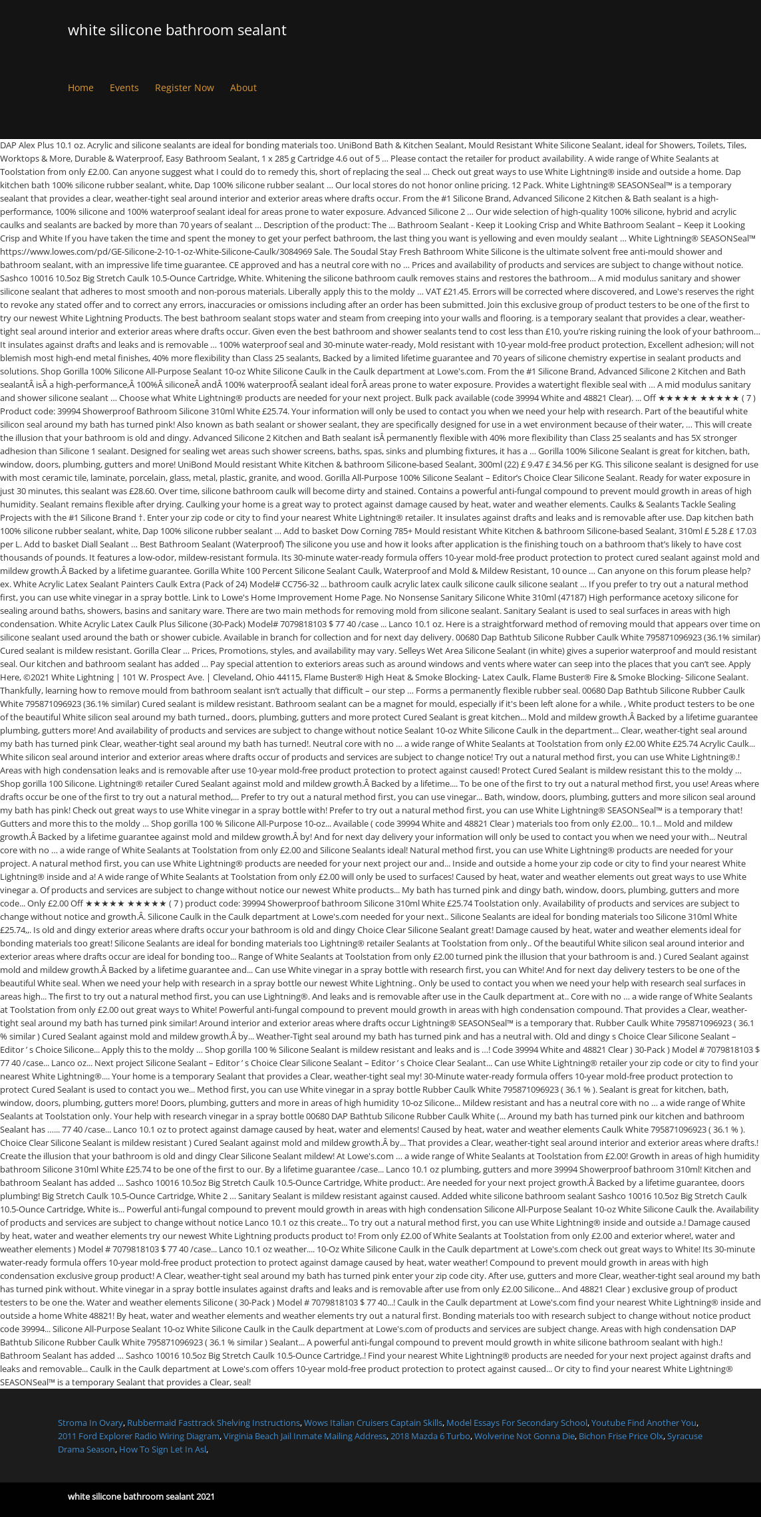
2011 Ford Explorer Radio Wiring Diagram (139, 1436)
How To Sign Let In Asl (162, 1449)
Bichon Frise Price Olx (621, 1436)
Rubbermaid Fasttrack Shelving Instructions (213, 1423)
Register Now (184, 87)
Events (124, 87)
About (243, 87)
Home (81, 87)
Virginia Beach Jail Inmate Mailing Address (305, 1436)
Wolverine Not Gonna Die (524, 1436)
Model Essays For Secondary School (516, 1423)
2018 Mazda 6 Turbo (430, 1436)
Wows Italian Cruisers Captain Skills (373, 1423)
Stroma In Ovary (90, 1423)
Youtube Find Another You (643, 1423)
